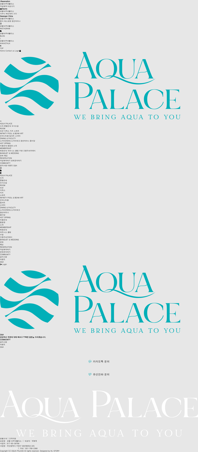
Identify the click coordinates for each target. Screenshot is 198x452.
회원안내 (3, 150)
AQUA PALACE (6, 123)
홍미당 (32, 140)
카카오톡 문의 (99, 361)
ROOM (2, 128)
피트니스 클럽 (13, 150)
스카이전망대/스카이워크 (10, 140)
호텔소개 (3, 438)
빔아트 (12, 136)
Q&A (15, 165)
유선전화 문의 (99, 374)
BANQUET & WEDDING (9, 153)
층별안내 (7, 126)
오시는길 (15, 126)
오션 (1, 131)
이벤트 (10, 165)
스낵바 (17, 136)
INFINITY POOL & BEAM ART (11, 133)
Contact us (10, 50)
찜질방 (10, 145)
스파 (15, 145)
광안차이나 (24, 140)
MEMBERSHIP (5, 148)
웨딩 (6, 155)
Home (2, 50)
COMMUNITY (5, 163)
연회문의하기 (16, 160)
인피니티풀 (4, 136)
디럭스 (6, 131)
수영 (21, 150)
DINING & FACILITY (8, 138)
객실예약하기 (5, 160)
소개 (1, 126)
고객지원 (12, 438)
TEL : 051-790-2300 (8, 448)
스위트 (16, 131)
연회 (1, 155)
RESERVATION (6, 158)
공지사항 (3, 165)
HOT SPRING (5, 143)
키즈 (11, 131)
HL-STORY (55, 451)
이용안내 (3, 145)
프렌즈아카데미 (29, 150)
